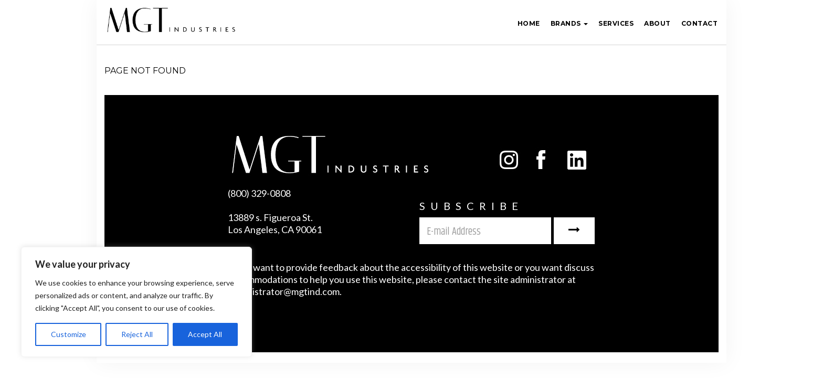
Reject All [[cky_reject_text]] (137, 334)
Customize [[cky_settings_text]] (68, 334)
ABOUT (657, 23)
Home (529, 23)
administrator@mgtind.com (284, 291)
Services (616, 23)
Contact (699, 23)
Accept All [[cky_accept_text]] (205, 334)
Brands (569, 23)
